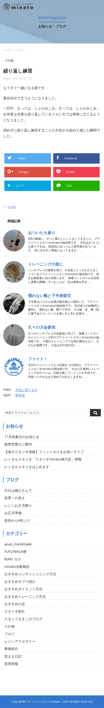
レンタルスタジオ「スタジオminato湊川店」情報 (43, 459)
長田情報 (11, 663)
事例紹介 (11, 648)
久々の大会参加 (41, 327)
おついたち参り (41, 232)
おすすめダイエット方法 (23, 589)
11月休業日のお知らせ (21, 436)
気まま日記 (13, 656)
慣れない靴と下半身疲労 (49, 295)
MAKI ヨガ (12, 559)
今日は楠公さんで (18, 490)
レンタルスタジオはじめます (26, 466)
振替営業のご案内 (18, 444)
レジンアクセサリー (19, 641)
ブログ (9, 634)
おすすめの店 (14, 604)
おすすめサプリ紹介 (19, 581)
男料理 (20, 395)
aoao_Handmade (18, 544)
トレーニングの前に (45, 264)
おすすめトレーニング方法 (25, 596)
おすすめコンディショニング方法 (30, 574)
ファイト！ (38, 358)
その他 (11, 207)
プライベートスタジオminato (43, 701)
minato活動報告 (17, 566)
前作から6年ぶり (17, 520)
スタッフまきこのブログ (23, 619)
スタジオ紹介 (14, 611)
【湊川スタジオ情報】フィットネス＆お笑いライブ (44, 451)
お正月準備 (13, 512)
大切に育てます (26, 390)
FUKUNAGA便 (15, 551)
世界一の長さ (14, 497)
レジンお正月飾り (18, 505)
